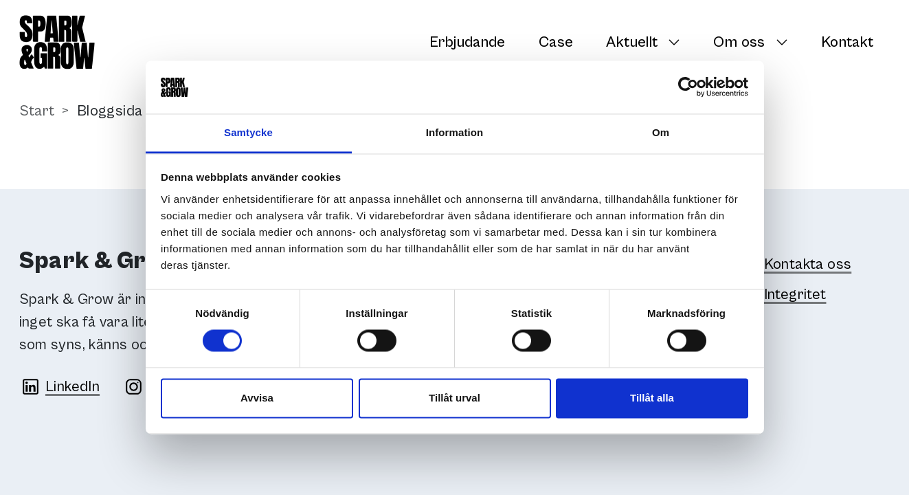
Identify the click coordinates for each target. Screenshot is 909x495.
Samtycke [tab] (248, 132)
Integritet (795, 294)
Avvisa (256, 398)
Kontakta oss (808, 264)
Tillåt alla (652, 398)
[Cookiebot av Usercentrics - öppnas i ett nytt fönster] (688, 87)
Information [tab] (455, 132)
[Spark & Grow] (57, 42)
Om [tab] (660, 132)
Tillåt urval (454, 398)
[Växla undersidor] (677, 42)
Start (37, 111)
